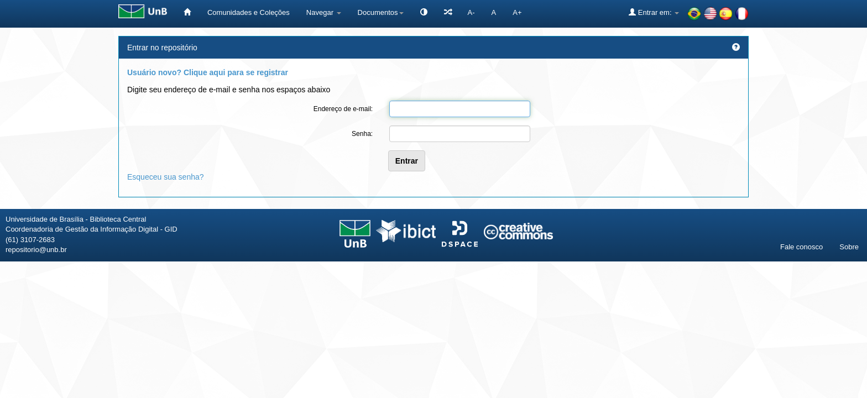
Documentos (381, 12)
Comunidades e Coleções (248, 12)
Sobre (849, 247)
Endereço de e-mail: (343, 109)
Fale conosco (801, 247)
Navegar (323, 12)
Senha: (362, 134)
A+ (517, 12)
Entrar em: (654, 12)
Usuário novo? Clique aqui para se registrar (207, 72)
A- (471, 12)
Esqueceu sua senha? (165, 176)
